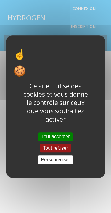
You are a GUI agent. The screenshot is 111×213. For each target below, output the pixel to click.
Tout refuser (55, 148)
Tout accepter (55, 136)
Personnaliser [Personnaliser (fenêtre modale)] (55, 159)
